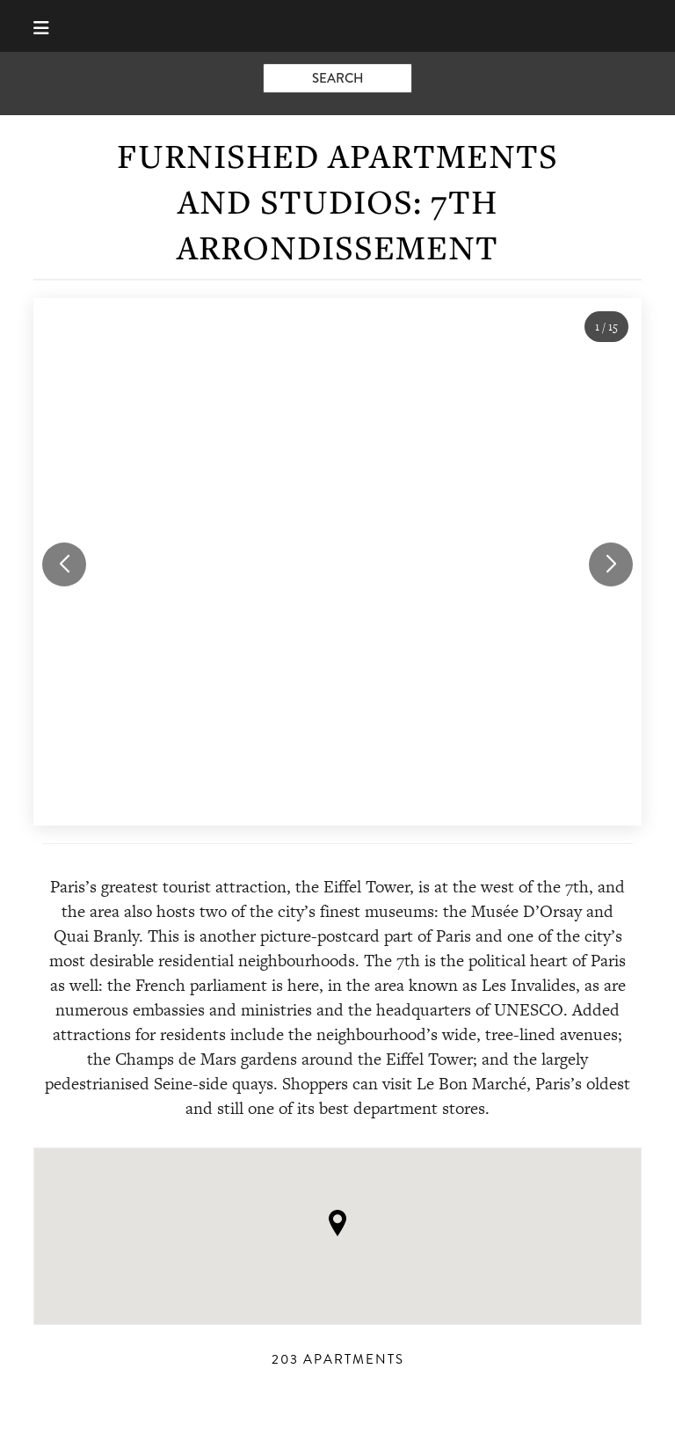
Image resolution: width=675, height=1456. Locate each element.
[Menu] (48, 25)
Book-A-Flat (338, 26)
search (338, 78)
